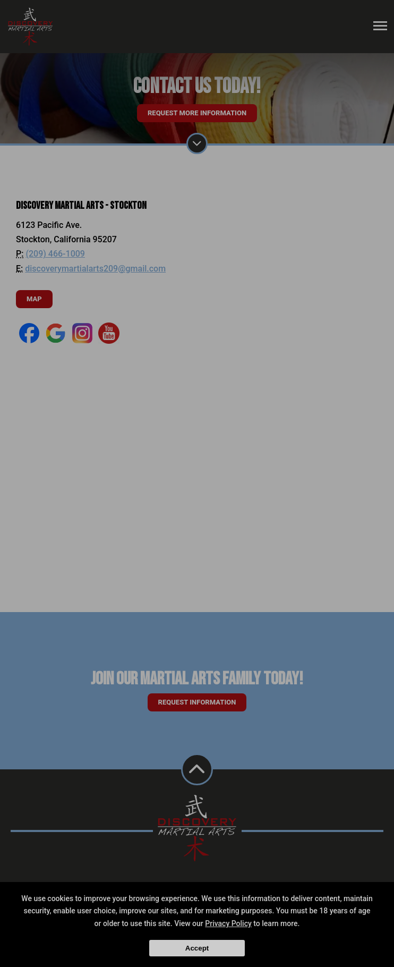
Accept (197, 948)
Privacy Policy (228, 923)
